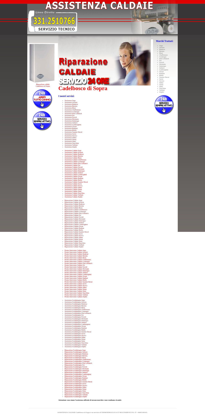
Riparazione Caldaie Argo (73, 200)
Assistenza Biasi (70, 108)
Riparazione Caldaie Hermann (75, 219)
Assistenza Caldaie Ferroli (74, 167)
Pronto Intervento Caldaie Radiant (76, 278)
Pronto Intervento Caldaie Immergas (77, 271)
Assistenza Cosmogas (72, 112)
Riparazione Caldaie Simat (74, 239)
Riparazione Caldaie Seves (74, 235)
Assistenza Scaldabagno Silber (75, 337)
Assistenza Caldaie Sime (73, 191)
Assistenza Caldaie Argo (73, 150)
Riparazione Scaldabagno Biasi (75, 357)
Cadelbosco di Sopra (43, 86)
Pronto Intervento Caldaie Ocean (76, 276)
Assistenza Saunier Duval (73, 132)
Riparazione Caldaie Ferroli (74, 217)
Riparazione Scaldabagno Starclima (77, 393)
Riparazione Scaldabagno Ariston (76, 352)
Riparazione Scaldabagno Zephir (76, 396)
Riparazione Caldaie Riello (74, 230)
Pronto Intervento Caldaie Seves (76, 285)
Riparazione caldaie (43, 84)
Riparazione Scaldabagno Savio (75, 383)
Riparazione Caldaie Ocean (74, 226)
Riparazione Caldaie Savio (74, 234)
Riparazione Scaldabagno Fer (75, 365)
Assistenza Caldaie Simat (73, 189)
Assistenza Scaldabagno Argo (75, 300)
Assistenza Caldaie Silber (73, 187)
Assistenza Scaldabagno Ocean (75, 326)
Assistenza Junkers (71, 123)
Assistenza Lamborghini (73, 125)
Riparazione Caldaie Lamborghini (76, 224)
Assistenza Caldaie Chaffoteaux (75, 160)
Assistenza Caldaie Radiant (74, 178)
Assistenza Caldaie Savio (73, 184)
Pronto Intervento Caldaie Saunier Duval (78, 282)
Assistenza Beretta (71, 106)
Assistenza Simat (70, 139)
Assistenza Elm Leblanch (73, 113)
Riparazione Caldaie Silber (74, 237)
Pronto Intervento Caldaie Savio (75, 284)
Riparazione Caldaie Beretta (74, 206)
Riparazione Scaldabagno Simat (75, 389)
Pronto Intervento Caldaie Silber (76, 287)
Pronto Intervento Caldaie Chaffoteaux (78, 259)
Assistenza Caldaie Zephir (73, 197)
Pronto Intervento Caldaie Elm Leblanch (78, 263)
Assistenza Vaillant (71, 145)
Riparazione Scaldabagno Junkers (76, 372)
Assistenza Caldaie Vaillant (74, 195)
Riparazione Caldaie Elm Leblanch (76, 213)
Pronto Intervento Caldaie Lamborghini (78, 274)
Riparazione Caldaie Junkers (74, 222)
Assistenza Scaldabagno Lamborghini (77, 324)
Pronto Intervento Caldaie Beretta (76, 256)
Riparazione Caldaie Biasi (73, 208)
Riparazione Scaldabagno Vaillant (76, 395)
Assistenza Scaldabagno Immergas (76, 320)
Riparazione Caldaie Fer (73, 215)
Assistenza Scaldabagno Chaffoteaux (77, 309)
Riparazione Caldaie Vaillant (74, 245)
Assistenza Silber (70, 137)
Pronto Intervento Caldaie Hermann (77, 269)
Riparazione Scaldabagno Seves (75, 385)
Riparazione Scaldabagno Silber (75, 387)
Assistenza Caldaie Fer (72, 165)
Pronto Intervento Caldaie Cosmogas (77, 261)
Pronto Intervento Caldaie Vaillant (76, 295)
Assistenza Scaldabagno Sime (75, 341)
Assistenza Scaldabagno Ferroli (75, 317)
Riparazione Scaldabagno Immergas (77, 370)
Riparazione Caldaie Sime (73, 241)
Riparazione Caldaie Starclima (75, 243)
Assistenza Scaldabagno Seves (75, 335)
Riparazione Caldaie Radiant (74, 228)
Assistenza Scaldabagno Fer (74, 315)
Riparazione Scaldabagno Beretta (76, 356)
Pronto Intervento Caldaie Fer (75, 265)
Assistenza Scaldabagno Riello (75, 330)
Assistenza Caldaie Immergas (75, 171)
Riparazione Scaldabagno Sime (75, 391)
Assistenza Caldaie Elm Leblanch (76, 163)
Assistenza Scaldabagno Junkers (76, 322)
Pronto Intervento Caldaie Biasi (75, 258)
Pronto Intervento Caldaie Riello (76, 280)
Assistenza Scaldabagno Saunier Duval (78, 332)
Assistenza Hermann (72, 119)
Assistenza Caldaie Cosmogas (75, 161)
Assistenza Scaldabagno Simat (75, 339)
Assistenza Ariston (71, 102)
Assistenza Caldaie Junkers (74, 173)
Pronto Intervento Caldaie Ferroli (76, 267)
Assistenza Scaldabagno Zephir (75, 346)
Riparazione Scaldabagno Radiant (76, 378)
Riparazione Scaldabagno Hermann (77, 369)
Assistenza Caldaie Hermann (74, 169)
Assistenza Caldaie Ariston (74, 152)
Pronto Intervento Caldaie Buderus (76, 254)
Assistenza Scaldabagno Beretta (75, 306)
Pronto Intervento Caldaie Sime (75, 291)
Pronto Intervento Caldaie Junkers (76, 272)
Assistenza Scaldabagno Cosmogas (77, 311)
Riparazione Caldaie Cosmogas (75, 211)
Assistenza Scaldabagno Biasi (75, 308)
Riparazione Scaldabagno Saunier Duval (78, 382)
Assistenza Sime (70, 141)
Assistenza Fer (69, 115)
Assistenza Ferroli (71, 117)
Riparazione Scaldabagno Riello (76, 380)
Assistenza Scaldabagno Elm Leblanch (78, 313)
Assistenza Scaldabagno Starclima (76, 343)
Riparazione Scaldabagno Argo (75, 350)
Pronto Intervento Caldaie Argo (75, 250)
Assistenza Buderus (71, 104)
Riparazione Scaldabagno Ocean (76, 376)
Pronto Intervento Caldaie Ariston (76, 252)
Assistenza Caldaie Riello (73, 180)
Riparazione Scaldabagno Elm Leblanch (78, 363)
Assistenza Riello (70, 130)
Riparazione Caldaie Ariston (74, 202)
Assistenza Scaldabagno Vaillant (76, 345)
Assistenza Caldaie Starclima (74, 193)
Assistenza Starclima (72, 143)
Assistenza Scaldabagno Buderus (76, 304)
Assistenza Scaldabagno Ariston (75, 302)
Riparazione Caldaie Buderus (75, 204)
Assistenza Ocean (71, 126)
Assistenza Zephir (71, 147)
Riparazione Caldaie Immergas (75, 221)
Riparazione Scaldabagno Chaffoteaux (78, 359)
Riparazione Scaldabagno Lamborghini (78, 374)
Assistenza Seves (70, 136)
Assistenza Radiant (71, 128)
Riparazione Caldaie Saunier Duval (77, 232)
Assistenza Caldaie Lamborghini (76, 174)
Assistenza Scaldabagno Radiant (76, 328)
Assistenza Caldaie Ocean (73, 176)
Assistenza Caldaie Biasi (73, 158)
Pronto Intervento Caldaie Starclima (77, 293)
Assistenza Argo (70, 100)
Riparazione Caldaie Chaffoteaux (76, 210)
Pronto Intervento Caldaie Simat (76, 289)
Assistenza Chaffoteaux (73, 110)
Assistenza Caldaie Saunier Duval (76, 182)
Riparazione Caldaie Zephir (74, 247)
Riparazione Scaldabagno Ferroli (76, 367)
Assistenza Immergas (72, 121)
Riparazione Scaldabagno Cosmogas (77, 361)
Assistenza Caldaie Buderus (74, 154)
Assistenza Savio (70, 134)
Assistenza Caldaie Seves (73, 186)
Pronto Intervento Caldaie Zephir (76, 297)
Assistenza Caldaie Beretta (74, 156)
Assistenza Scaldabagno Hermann (76, 319)
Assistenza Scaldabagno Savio (75, 333)
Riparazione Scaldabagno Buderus (76, 354)
